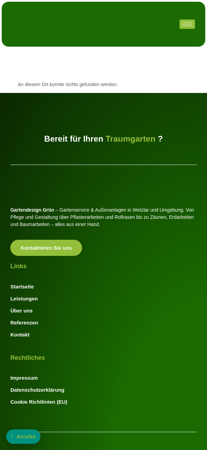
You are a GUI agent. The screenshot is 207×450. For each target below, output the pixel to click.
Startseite (22, 286)
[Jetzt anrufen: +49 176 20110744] (23, 436)
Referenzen (24, 322)
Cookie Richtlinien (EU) (38, 402)
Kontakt (20, 335)
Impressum (24, 378)
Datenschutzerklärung (37, 390)
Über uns (21, 310)
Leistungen (24, 298)
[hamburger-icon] (187, 24)
